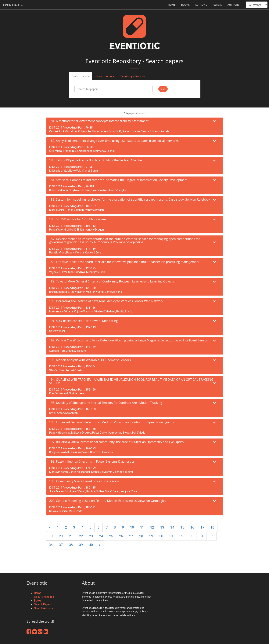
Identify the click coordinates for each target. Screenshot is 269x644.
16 (192, 527)
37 (61, 545)
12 (152, 527)
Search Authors (43, 608)
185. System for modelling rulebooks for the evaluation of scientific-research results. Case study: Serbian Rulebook (129, 199)
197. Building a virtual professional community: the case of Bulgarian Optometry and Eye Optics (116, 442)
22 (81, 536)
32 (181, 536)
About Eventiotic (44, 596)
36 (51, 545)
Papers (217, 4)
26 (121, 536)
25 (111, 536)
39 (81, 545)
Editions (201, 4)
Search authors (105, 76)
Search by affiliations (132, 76)
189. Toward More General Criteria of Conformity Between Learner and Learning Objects (111, 281)
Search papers (80, 76)
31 (171, 536)
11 (142, 527)
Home (171, 4)
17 (202, 527)
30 (161, 536)
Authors (233, 4)
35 (211, 536)
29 (151, 536)
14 (172, 527)
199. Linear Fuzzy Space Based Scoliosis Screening (84, 481)
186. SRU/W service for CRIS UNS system (77, 219)
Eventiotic (13, 4)
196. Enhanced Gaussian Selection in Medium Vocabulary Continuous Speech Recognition (112, 422)
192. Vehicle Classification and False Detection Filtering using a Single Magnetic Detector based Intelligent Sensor (128, 340)
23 (91, 536)
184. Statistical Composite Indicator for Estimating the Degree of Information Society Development (118, 180)
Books (185, 4)
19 (51, 536)
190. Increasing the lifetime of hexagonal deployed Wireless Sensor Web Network (106, 301)
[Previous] (50, 527)
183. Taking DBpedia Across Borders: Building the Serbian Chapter (95, 160)
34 (201, 536)
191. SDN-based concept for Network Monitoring (83, 321)
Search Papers (43, 604)
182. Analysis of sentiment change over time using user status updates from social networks (114, 141)
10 (132, 527)
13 (162, 527)
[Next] (100, 544)
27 (131, 536)
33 (191, 536)
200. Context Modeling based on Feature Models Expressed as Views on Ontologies (107, 501)
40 (91, 545)
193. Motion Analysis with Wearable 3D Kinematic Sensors (90, 360)
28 (141, 536)
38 (71, 545)
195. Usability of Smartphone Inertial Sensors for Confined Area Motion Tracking (105, 403)
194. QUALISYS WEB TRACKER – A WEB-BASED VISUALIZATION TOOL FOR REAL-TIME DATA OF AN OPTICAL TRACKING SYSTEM (131, 381)
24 (101, 536)
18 (212, 527)
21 (71, 536)
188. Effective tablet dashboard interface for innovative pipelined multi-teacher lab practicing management (124, 262)
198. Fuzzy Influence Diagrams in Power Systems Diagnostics (91, 461)
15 (182, 527)
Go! (163, 89)
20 (61, 536)
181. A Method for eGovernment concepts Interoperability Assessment (99, 121)
